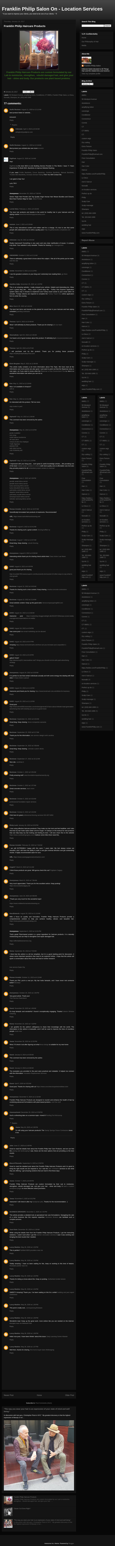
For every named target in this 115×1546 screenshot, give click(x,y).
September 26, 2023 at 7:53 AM (26, 951)
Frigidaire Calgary (56, 870)
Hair (83, 162)
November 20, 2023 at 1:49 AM (25, 1008)
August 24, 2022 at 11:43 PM (24, 688)
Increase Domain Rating (34, 175)
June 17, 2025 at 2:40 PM (23, 1145)
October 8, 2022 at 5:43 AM (26, 812)
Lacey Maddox (15, 1247)
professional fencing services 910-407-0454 (38, 815)
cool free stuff (56, 1102)
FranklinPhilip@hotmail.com (92, 154)
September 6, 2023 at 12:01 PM (30, 931)
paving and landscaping (20, 1151)
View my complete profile (91, 74)
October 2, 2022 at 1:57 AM (26, 785)
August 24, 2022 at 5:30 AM (28, 672)
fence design (44, 1044)
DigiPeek (13, 158)
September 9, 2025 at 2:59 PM (33, 1163)
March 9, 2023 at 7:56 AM (28, 880)
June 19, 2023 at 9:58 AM (28, 896)
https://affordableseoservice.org (20, 941)
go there (64, 274)
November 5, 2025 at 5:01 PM (25, 1198)
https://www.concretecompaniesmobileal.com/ (52, 1086)
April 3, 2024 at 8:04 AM (31, 129)
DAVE (12, 566)
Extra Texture (87, 146)
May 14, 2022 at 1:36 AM (25, 416)
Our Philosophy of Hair (90, 42)
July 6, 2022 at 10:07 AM (30, 509)
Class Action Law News (57, 556)
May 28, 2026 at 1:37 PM (29, 1347)
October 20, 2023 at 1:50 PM (29, 993)
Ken (11, 383)
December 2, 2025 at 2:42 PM (36, 1212)
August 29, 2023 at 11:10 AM (30, 913)
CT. (83, 134)
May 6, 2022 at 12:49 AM (29, 363)
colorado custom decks (36, 749)
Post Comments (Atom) (44, 1403)
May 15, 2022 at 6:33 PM (27, 430)
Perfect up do (87, 193)
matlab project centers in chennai (29, 466)
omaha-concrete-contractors (57, 589)
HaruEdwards (15, 913)
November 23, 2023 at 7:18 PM (25, 1024)
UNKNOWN (14, 255)
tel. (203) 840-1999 (24, 97)
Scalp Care (86, 201)
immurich (40, 148)
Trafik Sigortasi (15, 444)
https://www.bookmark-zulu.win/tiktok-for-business (52, 691)
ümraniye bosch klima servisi (19, 497)
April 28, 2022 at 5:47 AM (25, 348)
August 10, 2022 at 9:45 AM (26, 586)
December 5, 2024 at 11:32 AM (30, 1097)
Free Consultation (88, 158)
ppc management (57, 245)
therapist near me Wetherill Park (21, 1323)
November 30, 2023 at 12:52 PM (26, 1041)
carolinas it (20, 762)
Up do (84, 221)
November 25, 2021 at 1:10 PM (31, 284)
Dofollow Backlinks (53, 172)
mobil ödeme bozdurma (18, 437)
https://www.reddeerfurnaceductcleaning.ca (24, 903)
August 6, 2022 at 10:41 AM (26, 527)
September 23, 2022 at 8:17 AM (28, 732)
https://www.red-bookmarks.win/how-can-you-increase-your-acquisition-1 (41, 645)
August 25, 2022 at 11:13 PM (24, 701)
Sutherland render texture (56, 1279)
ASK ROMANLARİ (16, 450)
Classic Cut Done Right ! (22, 1508)
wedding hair (86, 225)
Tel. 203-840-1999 (88, 217)
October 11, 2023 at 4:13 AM (31, 977)
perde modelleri (15, 433)
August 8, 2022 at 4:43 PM (23, 566)
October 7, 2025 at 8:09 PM (24, 1181)
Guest (12, 1008)
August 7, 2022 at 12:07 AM (26, 540)
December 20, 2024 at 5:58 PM (32, 1112)
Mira (11, 306)
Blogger (71, 1543)
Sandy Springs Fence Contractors (56, 1130)
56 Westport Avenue (16, 95)
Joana (12, 1041)
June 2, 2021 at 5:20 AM (24, 224)
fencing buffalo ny (44, 530)
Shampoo (13, 97)
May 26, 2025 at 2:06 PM (29, 1127)
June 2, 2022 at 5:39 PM (27, 478)
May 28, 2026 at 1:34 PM (29, 1276)
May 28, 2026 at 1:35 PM (29, 1304)
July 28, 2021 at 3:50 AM (25, 240)
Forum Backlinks (39, 172)
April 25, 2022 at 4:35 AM (28, 335)
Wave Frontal (37, 199)
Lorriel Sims (14, 209)
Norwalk (6, 97)
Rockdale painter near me (18, 1266)
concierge (85, 111)
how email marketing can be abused (33, 631)
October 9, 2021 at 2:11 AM (28, 255)
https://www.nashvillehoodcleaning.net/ (27, 516)
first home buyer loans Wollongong (42, 1350)
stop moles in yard (16, 406)
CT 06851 (48, 95)
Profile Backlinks (25, 172)
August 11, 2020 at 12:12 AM (31, 109)
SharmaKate (14, 335)
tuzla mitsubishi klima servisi (19, 488)
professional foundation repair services (23, 802)
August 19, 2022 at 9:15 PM (24, 655)
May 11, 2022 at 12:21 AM (22, 399)
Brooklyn (17, 983)
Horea (12, 951)
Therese (13, 322)
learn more (30, 788)
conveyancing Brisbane (34, 1308)
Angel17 (13, 867)
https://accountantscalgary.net (20, 886)
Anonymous (14, 553)
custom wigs (86, 138)
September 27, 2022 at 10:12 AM (28, 759)
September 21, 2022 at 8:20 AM (28, 719)
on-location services (89, 190)
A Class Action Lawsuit (21, 678)
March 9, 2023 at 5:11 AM (25, 867)
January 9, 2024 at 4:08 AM (24, 1068)
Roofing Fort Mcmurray (54, 1115)
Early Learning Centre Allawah (57, 1336)
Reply (12, 120)
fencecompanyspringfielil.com (53, 603)
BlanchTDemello (16, 1163)
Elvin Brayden (15, 363)
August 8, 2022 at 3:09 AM (28, 553)
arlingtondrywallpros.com (24, 132)
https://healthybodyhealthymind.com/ (22, 353)
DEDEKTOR (14, 446)
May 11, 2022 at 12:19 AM (22, 383)
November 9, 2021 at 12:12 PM (26, 271)
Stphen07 (13, 416)
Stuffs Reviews (15, 109)
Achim (12, 271)
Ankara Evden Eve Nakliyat (19, 442)
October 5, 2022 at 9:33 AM (26, 799)
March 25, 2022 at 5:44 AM (23, 306)
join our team (57, 325)
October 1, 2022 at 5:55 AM (26, 772)
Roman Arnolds (15, 509)
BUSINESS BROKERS (18, 1212)
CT (83, 127)
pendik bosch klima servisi (19, 484)
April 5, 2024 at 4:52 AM (23, 1083)
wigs (83, 229)
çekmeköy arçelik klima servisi (20, 494)
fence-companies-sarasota (37, 722)
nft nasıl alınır (14, 439)
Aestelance (86, 103)
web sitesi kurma (15, 448)
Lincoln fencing (33, 543)
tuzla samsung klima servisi (19, 486)
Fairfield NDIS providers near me (31, 1250)
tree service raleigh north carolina (42, 735)
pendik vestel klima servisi (19, 481)
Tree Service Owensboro (18, 998)
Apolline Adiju (15, 284)
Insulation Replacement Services (35, 1073)
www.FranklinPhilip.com (90, 233)
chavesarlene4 (15, 1112)
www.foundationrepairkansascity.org (36, 775)
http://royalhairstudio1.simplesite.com (57, 230)
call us (12, 389)
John (11, 1145)
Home (39, 1395)
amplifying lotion (29, 95)
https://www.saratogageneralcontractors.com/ (29, 857)
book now (18, 1031)
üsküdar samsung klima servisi (20, 499)
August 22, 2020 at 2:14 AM (26, 158)
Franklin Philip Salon (60, 95)
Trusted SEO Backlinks (18, 175)
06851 (84, 95)
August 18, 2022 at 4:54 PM (24, 628)
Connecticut (86, 119)
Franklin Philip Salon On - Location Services (52, 9)
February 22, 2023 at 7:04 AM (32, 845)
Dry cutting (86, 142)
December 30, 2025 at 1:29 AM (29, 1229)
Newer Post (9, 1395)
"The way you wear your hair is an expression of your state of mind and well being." (42, 1520)
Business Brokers (52, 1217)
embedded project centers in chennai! (42, 468)
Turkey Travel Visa (54, 294)
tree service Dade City (17, 967)
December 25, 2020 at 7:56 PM (30, 193)
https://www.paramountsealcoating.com (23, 921)
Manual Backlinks (67, 172)
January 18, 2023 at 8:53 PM (28, 825)
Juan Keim (13, 1229)
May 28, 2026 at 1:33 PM (29, 1247)
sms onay (13, 435)
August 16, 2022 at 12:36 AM (24, 613)
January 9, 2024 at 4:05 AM (24, 1055)
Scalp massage (87, 205)
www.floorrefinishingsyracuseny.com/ (32, 214)
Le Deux (70, 95)
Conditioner (40, 95)
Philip (84, 197)
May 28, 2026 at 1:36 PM (29, 1318)
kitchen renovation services (46, 1235)
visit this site (14, 261)
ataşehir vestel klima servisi (19, 492)
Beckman (13, 527)
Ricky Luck (14, 825)
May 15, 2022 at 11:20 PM (26, 460)
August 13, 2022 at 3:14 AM (26, 599)
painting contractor (23, 311)
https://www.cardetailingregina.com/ (22, 835)
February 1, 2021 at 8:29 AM (29, 209)
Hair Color (85, 166)
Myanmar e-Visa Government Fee (53, 371)
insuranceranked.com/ (64, 338)
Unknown (19, 129)
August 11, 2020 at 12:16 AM (31, 145)
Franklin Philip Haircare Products (25, 1497)
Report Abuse (88, 240)
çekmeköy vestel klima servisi (20, 490)
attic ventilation (54, 1169)
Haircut (84, 170)
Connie (84, 123)
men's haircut (87, 182)
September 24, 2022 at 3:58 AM (28, 746)
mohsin (12, 224)
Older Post (69, 1395)
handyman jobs (37, 1202)
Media (84, 45)
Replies (14, 125)
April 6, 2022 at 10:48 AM (25, 322)
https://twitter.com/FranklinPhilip (93, 174)
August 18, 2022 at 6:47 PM (24, 642)
